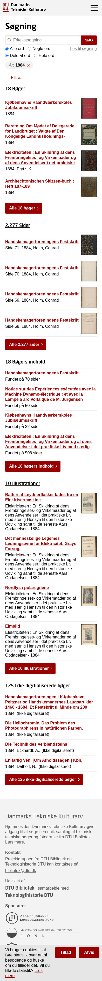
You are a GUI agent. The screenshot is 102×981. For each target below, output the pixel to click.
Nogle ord (39, 48)
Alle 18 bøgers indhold (31, 466)
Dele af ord (17, 55)
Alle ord (14, 48)
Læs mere (14, 842)
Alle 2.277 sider (24, 344)
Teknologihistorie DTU (29, 895)
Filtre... (17, 77)
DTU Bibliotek (20, 888)
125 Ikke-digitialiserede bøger (37, 685)
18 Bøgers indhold (25, 362)
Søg (89, 40)
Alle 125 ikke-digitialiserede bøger (42, 779)
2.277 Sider (17, 225)
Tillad (65, 952)
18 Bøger (15, 88)
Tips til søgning (83, 48)
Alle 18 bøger (22, 208)
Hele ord (44, 55)
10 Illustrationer (22, 483)
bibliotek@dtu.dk (20, 870)
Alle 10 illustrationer (29, 668)
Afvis (89, 952)
